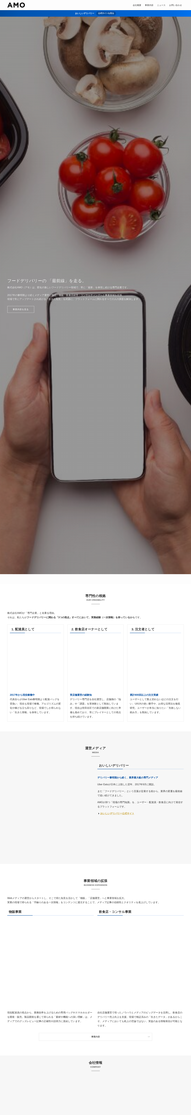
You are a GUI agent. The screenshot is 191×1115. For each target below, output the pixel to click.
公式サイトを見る (106, 13)
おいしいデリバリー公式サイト (117, 813)
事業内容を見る (21, 309)
